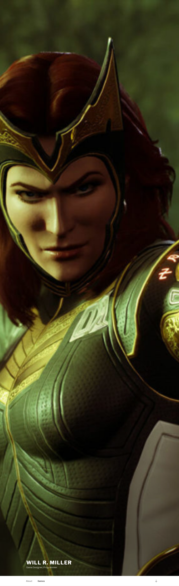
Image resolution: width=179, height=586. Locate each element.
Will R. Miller (49, 563)
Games (41, 581)
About (29, 581)
